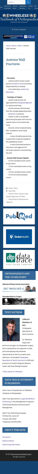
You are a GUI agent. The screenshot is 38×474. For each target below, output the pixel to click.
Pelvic (16, 188)
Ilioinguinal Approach (25, 103)
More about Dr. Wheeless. (13, 372)
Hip (9, 191)
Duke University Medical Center (21, 454)
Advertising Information (11, 445)
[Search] (28, 2)
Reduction (12, 114)
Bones (10, 188)
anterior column (18, 84)
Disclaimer (6, 437)
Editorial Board (8, 441)
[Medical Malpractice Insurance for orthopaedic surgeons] (19, 38)
